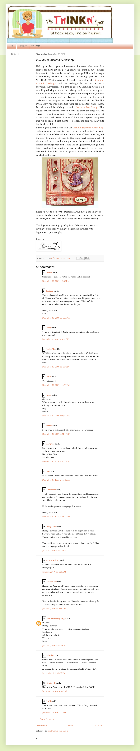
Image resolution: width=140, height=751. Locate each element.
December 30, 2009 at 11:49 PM (56, 434)
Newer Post (42, 725)
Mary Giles (51, 526)
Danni (48, 376)
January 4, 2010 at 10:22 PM (54, 691)
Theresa (49, 425)
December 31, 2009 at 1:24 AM (55, 461)
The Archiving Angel (56, 618)
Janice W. (50, 349)
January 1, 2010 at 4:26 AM (54, 571)
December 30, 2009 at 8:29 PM (56, 415)
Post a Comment (47, 719)
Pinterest (23, 46)
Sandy (49, 327)
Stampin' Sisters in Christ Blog (88, 127)
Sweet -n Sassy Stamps (87, 107)
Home (11, 46)
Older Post (98, 725)
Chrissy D (51, 683)
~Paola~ (50, 655)
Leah (48, 471)
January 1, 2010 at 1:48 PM (53, 645)
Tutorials (35, 46)
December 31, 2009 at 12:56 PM (56, 516)
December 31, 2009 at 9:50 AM (56, 479)
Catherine (51, 489)
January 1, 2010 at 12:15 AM (54, 550)
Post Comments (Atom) (58, 730)
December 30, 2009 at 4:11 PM (55, 339)
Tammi (49, 272)
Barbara (49, 291)
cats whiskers (52, 560)
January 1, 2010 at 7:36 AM (54, 608)
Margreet (50, 443)
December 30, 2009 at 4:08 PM (56, 317)
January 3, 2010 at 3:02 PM (54, 673)
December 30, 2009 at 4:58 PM (56, 385)
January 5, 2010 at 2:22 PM (54, 712)
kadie (49, 701)
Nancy (49, 395)
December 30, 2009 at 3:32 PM (55, 281)
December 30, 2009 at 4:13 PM (55, 366)
